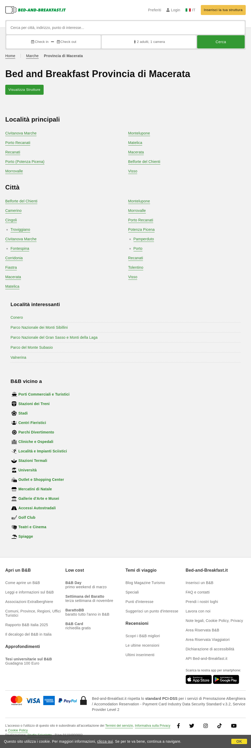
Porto (138, 248)
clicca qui (105, 741)
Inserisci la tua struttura (223, 10)
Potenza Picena (141, 229)
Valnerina (18, 357)
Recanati (12, 152)
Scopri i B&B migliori (143, 636)
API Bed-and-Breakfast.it (206, 658)
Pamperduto (144, 239)
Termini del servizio (119, 725)
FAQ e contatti (198, 592)
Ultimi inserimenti (140, 655)
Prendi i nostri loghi (202, 602)
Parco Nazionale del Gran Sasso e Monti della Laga (54, 337)
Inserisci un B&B (199, 583)
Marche (32, 56)
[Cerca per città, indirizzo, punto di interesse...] (125, 27)
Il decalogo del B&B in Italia (28, 634)
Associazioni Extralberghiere (29, 602)
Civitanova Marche (21, 133)
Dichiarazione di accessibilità (210, 649)
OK (239, 741)
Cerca (221, 42)
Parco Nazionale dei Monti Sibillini (39, 327)
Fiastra (11, 267)
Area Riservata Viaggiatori (208, 639)
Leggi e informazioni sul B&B (29, 592)
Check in (39, 42)
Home (10, 56)
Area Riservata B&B (202, 630)
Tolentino (136, 267)
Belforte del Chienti (144, 161)
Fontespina (20, 248)
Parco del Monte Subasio (32, 347)
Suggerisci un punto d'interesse (152, 611)
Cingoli (11, 220)
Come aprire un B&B (22, 583)
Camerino (13, 210)
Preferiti (154, 10)
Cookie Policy (18, 730)
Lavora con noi (198, 611)
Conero (17, 317)
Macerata (136, 152)
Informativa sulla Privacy (152, 725)
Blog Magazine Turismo (145, 583)
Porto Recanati (17, 143)
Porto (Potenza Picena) (24, 161)
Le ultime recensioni (143, 645)
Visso (132, 171)
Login (173, 10)
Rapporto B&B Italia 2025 (26, 625)
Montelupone (139, 133)
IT (191, 10)
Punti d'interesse (139, 602)
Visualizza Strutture (24, 90)
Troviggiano (20, 229)
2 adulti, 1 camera (149, 42)
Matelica (135, 143)
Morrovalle (14, 171)
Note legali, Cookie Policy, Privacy (214, 621)
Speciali (132, 592)
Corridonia (14, 258)
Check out (66, 42)
